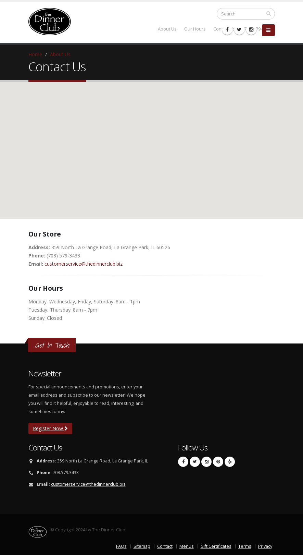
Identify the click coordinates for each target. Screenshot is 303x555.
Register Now (50, 428)
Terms (244, 546)
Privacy (265, 546)
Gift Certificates (216, 546)
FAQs (121, 546)
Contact (165, 546)
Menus (186, 546)
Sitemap (142, 546)
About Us (60, 54)
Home (35, 54)
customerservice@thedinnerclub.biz (84, 264)
